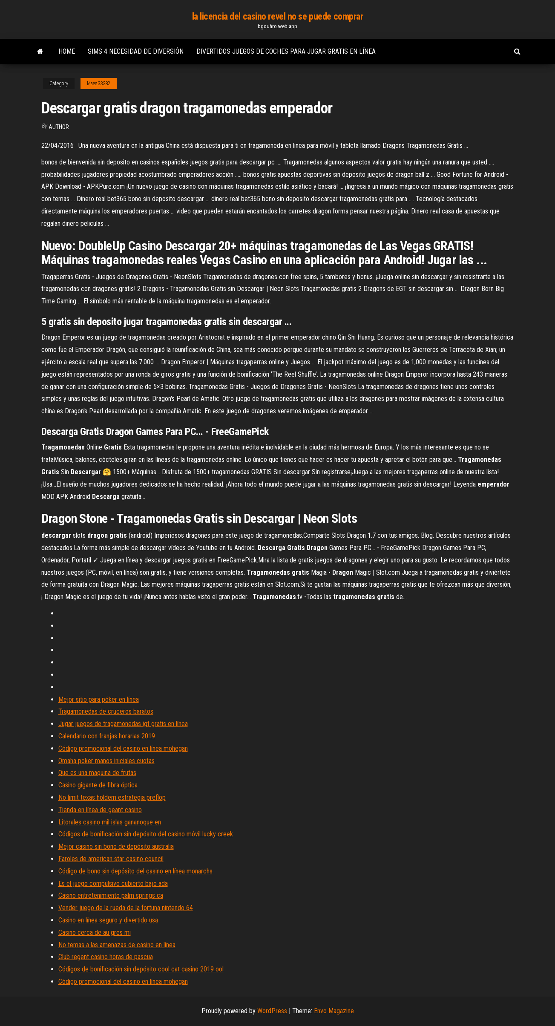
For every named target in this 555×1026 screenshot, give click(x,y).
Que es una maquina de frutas (97, 773)
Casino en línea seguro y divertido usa (108, 920)
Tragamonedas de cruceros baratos (105, 711)
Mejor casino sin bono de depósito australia (116, 846)
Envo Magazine (334, 1011)
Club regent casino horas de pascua (105, 957)
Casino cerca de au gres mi (94, 932)
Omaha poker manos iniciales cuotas (106, 761)
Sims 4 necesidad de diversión (136, 51)
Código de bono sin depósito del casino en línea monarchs (135, 871)
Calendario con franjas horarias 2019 (106, 736)
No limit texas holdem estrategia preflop (112, 797)
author (59, 127)
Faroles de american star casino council (111, 859)
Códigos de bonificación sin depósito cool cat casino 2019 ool (141, 969)
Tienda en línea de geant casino (100, 810)
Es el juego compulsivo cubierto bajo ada (113, 883)
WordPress (272, 1011)
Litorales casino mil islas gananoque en (109, 822)
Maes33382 (98, 83)
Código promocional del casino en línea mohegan (123, 748)
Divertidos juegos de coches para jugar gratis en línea (286, 51)
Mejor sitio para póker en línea (98, 699)
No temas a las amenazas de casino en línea (116, 945)
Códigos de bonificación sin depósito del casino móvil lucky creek (145, 834)
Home (66, 51)
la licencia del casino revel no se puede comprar (277, 16)
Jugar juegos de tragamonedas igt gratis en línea (123, 724)
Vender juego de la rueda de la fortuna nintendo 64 (125, 908)
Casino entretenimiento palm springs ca (110, 895)
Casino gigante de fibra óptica (98, 785)
